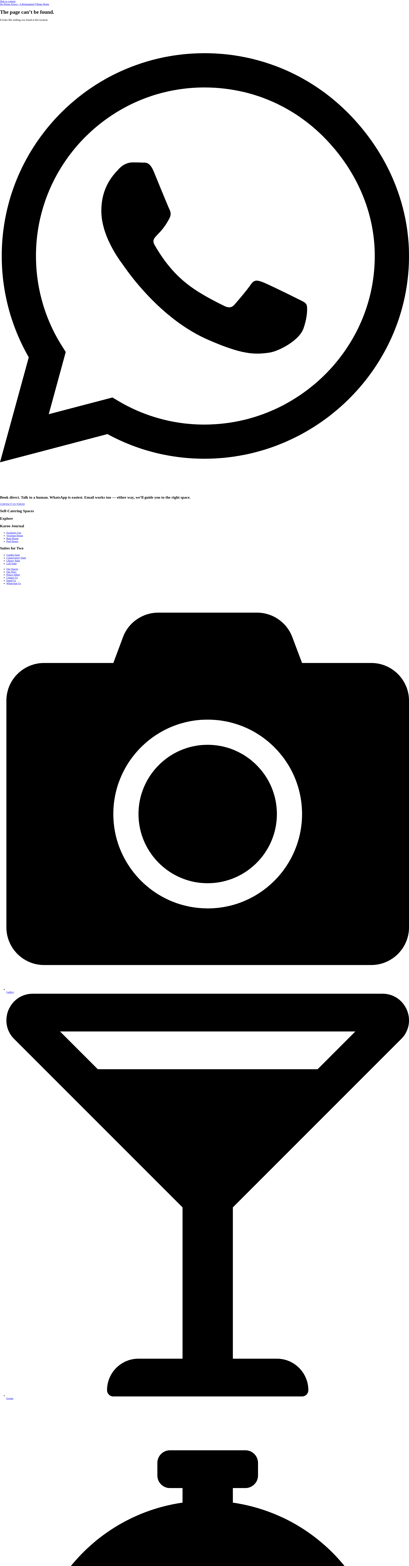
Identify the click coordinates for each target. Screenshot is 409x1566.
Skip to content (7, 1)
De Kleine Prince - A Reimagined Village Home (24, 4)
